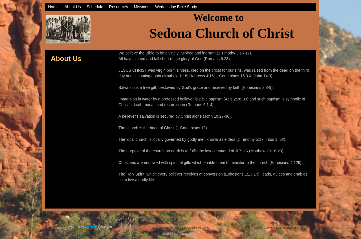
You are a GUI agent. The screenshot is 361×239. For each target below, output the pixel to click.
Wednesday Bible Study (176, 7)
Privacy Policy (170, 233)
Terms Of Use (188, 233)
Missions (141, 7)
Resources (118, 7)
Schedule (95, 7)
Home (53, 7)
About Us (73, 7)
